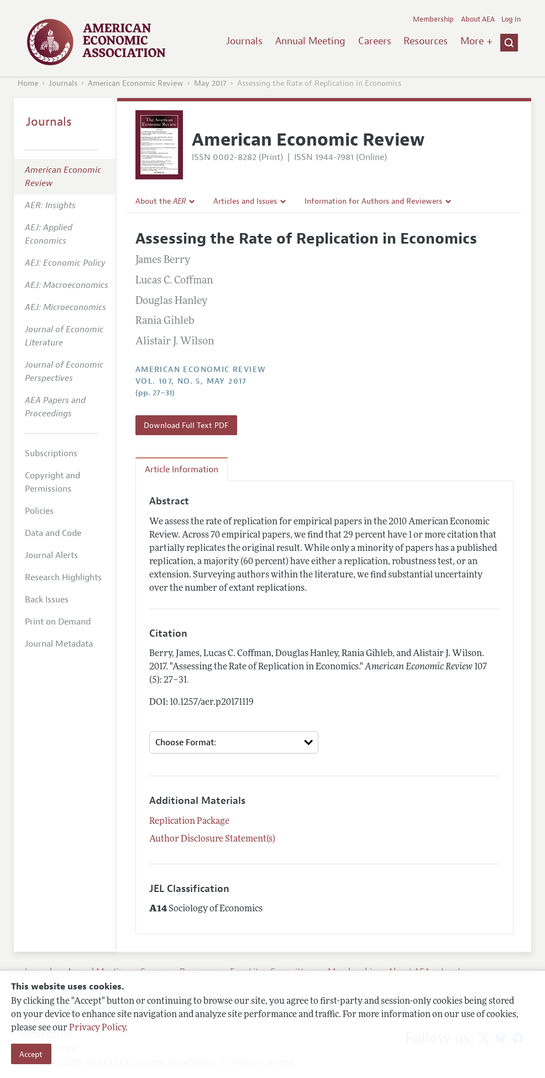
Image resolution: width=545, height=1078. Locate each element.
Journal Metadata (59, 643)
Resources (425, 41)
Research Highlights (63, 577)
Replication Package (189, 821)
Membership (433, 19)
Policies (39, 511)
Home (28, 83)
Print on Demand (58, 621)
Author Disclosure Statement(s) (212, 839)
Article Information (181, 469)
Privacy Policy (97, 1028)
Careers (374, 41)
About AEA (478, 19)
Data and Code (53, 533)
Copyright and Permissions (52, 482)
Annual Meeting (310, 41)
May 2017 (210, 83)
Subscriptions (51, 453)
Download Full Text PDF (186, 425)
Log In (511, 19)
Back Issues (47, 599)
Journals (244, 41)
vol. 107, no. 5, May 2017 (191, 381)
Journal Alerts (51, 555)
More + (476, 41)
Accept (31, 1054)
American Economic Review (136, 83)
